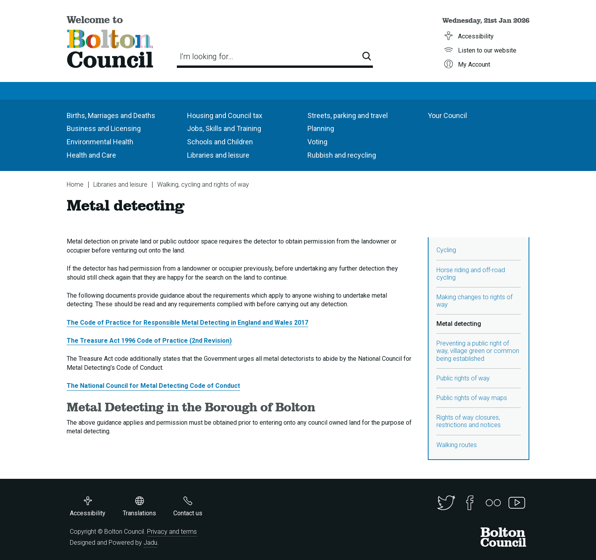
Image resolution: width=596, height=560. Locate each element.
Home (75, 184)
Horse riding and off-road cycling (470, 273)
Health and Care (91, 155)
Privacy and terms (172, 531)
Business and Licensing (104, 128)
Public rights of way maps (471, 398)
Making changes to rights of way (474, 300)
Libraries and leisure (218, 155)
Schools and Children (220, 142)
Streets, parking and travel (347, 115)
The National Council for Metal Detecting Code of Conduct (153, 385)
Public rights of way (463, 378)
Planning (320, 128)
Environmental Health (100, 142)
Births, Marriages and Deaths (111, 115)
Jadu (150, 542)
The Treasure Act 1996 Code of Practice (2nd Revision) (149, 340)
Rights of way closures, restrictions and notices (468, 421)
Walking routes (456, 445)
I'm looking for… (206, 56)
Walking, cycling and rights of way (203, 184)
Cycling (446, 250)
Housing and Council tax (224, 115)
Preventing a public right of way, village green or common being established (477, 351)
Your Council (447, 115)
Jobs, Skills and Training (224, 128)
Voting (317, 142)
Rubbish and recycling (341, 155)
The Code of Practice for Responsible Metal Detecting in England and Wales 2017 (187, 322)
